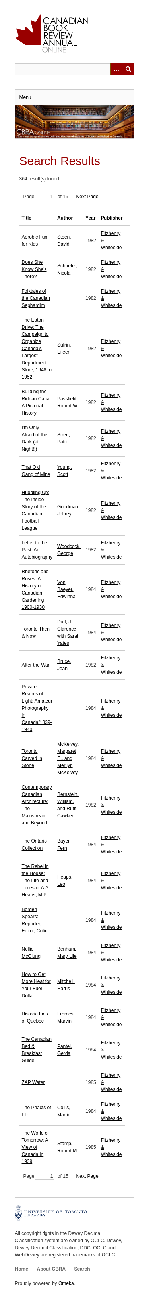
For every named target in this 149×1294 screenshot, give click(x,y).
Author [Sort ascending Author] (65, 218)
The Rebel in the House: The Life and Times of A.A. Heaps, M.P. (36, 881)
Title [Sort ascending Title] (26, 218)
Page (38, 196)
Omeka (66, 1283)
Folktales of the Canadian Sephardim (36, 298)
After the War (36, 665)
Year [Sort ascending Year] (90, 218)
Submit (128, 69)
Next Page (87, 196)
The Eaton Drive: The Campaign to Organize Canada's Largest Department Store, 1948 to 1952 (37, 348)
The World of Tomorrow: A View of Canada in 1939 (35, 1147)
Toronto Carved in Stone (32, 758)
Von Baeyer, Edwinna (66, 589)
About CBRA (51, 1269)
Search (82, 1269)
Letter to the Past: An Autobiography (37, 550)
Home (21, 1269)
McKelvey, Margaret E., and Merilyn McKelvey (68, 758)
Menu (25, 97)
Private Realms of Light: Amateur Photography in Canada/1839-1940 (37, 708)
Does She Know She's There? (34, 269)
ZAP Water (33, 1082)
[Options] (116, 69)
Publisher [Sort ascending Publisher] (112, 218)
